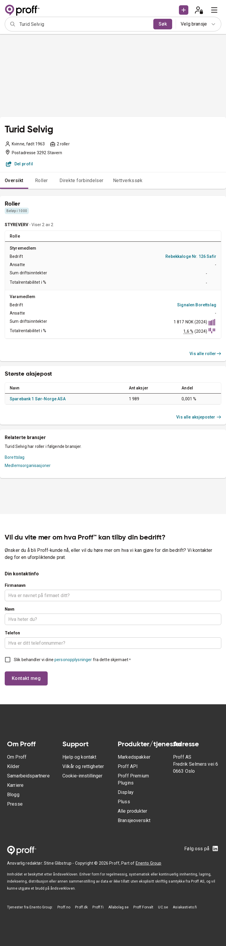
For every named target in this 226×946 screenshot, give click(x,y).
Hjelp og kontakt (79, 757)
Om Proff (16, 757)
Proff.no (63, 907)
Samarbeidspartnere (28, 776)
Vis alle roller (205, 353)
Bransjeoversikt (134, 820)
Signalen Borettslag (196, 305)
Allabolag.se (118, 907)
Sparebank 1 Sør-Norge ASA (38, 398)
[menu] (214, 10)
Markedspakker (134, 757)
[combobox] (84, 24)
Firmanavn (15, 585)
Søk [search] (163, 24)
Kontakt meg (26, 678)
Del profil (19, 164)
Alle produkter (132, 811)
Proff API (128, 766)
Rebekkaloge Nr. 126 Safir (190, 256)
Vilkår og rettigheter (83, 766)
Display (126, 792)
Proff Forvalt (143, 907)
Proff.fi (97, 907)
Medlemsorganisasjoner (28, 465)
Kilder (13, 766)
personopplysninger (73, 659)
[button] (183, 10)
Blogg (13, 794)
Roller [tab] (41, 180)
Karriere (15, 785)
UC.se (163, 907)
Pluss (124, 801)
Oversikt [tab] (14, 180)
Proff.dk (81, 907)
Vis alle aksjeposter (198, 417)
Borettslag (15, 457)
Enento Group (149, 863)
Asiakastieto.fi (185, 907)
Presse (15, 804)
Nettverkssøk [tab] (128, 180)
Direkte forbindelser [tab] (81, 180)
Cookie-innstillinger (82, 776)
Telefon (12, 633)
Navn (10, 609)
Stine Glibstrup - (59, 863)
